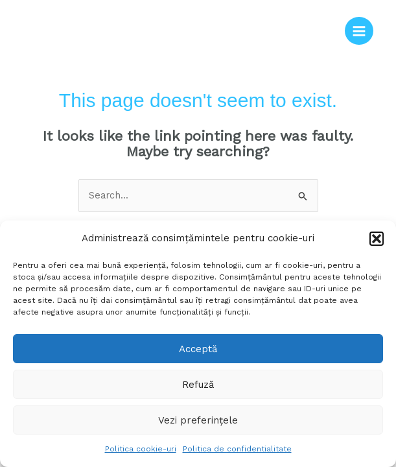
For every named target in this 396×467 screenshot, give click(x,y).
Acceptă (198, 349)
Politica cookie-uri (140, 448)
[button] (376, 238)
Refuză (198, 384)
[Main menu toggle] (359, 31)
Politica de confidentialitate (237, 448)
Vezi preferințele (198, 420)
